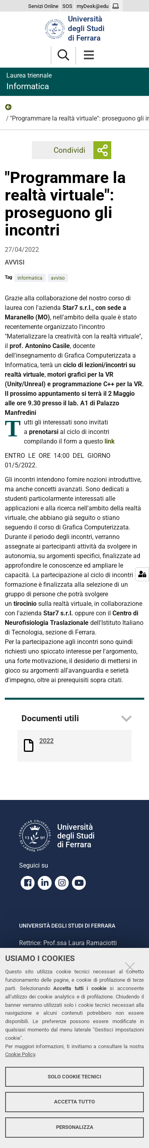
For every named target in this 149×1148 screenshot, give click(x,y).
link (109, 441)
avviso (58, 278)
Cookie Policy (20, 1054)
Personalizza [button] (74, 1127)
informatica (30, 278)
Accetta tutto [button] (74, 1102)
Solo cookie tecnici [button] (74, 1077)
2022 (9, 109)
